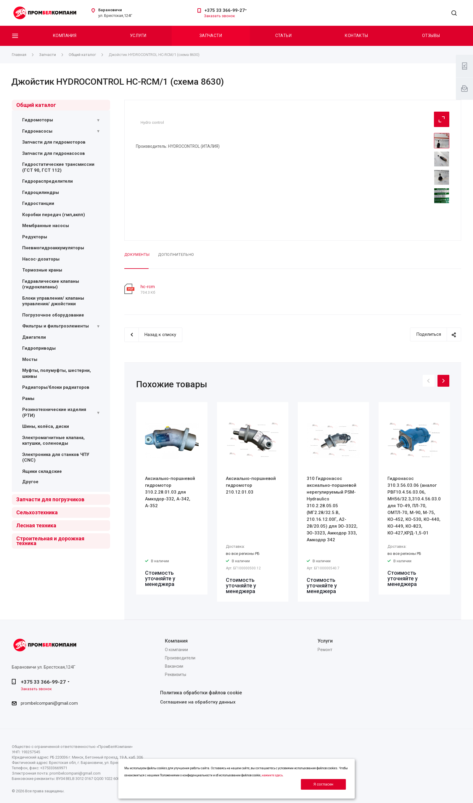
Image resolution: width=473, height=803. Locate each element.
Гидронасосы (37, 131)
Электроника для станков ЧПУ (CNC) (55, 457)
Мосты (29, 359)
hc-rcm (148, 286)
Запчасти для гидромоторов (54, 142)
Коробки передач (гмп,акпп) (53, 214)
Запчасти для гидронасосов (53, 153)
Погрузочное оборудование (53, 315)
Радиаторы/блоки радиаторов (55, 387)
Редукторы (34, 237)
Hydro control (152, 122)
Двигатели (34, 337)
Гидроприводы (39, 348)
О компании (176, 649)
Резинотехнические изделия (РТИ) (54, 412)
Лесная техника (36, 525)
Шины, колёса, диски (45, 426)
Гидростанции (38, 203)
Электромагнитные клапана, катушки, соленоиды (53, 440)
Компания (64, 35)
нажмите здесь (272, 775)
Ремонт (325, 649)
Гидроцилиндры (40, 192)
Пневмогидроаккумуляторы (53, 247)
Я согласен (323, 784)
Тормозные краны (42, 270)
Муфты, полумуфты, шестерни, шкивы (56, 373)
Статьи (283, 35)
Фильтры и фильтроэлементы (55, 326)
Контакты (356, 35)
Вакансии (174, 666)
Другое (30, 481)
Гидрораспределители (47, 181)
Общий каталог (36, 105)
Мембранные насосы (45, 225)
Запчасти (211, 35)
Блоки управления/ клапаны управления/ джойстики (53, 301)
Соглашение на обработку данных (198, 702)
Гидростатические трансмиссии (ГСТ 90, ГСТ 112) (58, 167)
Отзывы (431, 35)
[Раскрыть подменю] (98, 120)
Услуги (138, 35)
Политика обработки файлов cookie (201, 693)
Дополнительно (176, 254)
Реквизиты (175, 674)
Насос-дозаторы (40, 259)
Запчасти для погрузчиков (50, 499)
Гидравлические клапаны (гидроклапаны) (50, 284)
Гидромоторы (37, 120)
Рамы (28, 398)
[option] (171, 498)
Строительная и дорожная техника (50, 540)
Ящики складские (42, 471)
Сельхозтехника (37, 512)
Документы (137, 254)
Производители (180, 658)
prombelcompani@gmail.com (49, 703)
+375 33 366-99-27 (225, 10)
